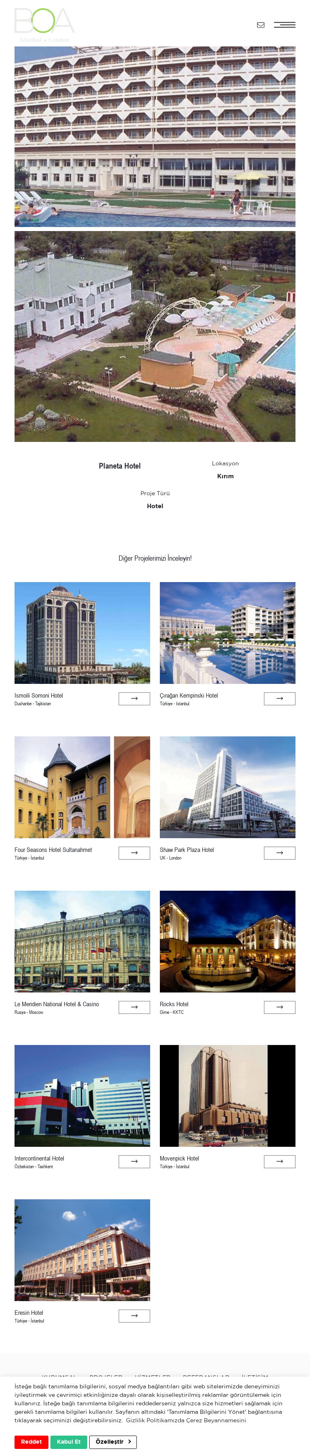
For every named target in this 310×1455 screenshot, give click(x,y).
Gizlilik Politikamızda (155, 1420)
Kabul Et (69, 1442)
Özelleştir (113, 1442)
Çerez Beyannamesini (216, 1420)
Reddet (31, 1442)
